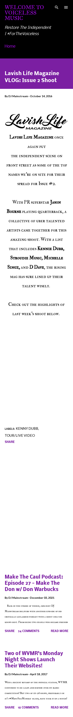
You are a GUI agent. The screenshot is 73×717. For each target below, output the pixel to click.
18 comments (28, 707)
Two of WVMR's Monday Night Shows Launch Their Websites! (34, 660)
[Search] (56, 7)
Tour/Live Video (20, 435)
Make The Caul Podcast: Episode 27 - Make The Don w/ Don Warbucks (34, 583)
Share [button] (10, 442)
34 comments (28, 631)
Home (10, 46)
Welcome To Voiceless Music (24, 12)
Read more (59, 631)
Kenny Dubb (27, 428)
